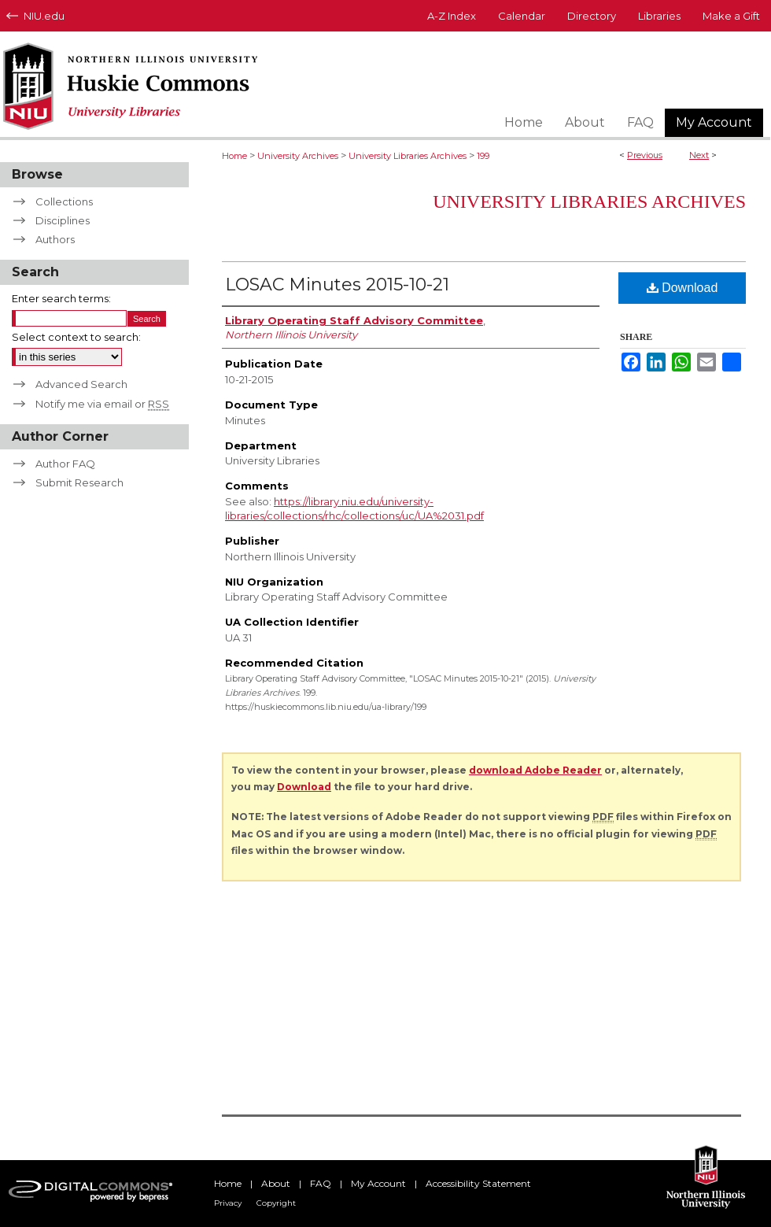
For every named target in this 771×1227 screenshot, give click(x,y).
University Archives (297, 155)
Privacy (228, 1203)
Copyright (276, 1203)
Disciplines (62, 220)
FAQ (320, 1183)
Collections (64, 201)
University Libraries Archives (408, 155)
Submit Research (79, 482)
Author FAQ (65, 463)
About (275, 1183)
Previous (644, 155)
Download (682, 287)
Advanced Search (81, 384)
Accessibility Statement (478, 1183)
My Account (378, 1183)
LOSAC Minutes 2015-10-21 (337, 284)
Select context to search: (76, 337)
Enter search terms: (61, 298)
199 (483, 155)
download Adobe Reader (535, 770)
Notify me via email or (102, 403)
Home (234, 155)
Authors (55, 239)
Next (699, 155)
